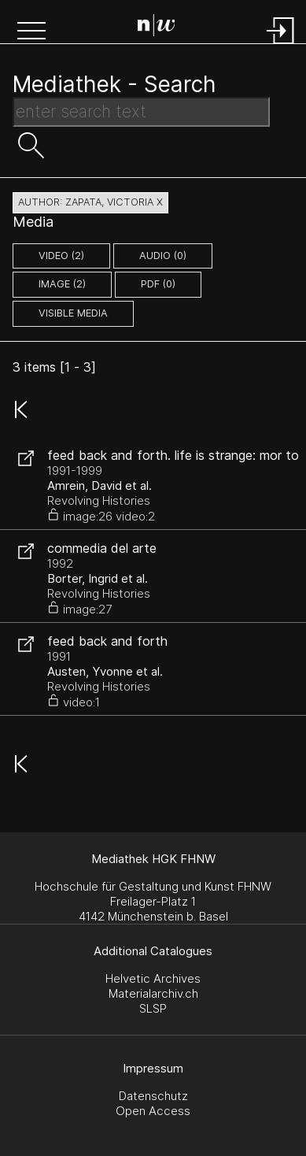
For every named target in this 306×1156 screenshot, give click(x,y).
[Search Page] (156, 27)
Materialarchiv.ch (153, 993)
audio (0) (162, 255)
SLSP (153, 1008)
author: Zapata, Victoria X (90, 202)
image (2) (62, 284)
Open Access (153, 1110)
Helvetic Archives (153, 978)
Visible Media (73, 313)
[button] (31, 32)
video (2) (61, 255)
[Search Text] (141, 112)
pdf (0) (158, 284)
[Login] (281, 45)
